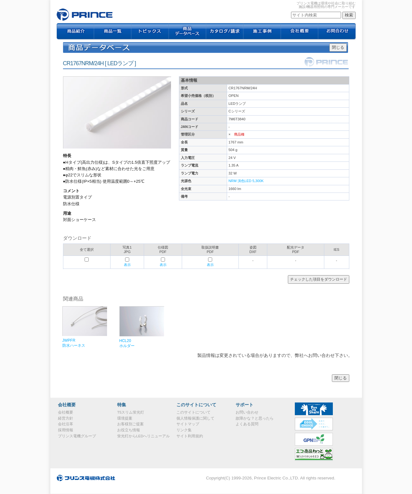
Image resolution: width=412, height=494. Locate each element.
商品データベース (187, 31)
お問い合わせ (247, 412)
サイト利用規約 (189, 436)
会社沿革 (65, 424)
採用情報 (65, 430)
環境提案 (124, 418)
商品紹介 (75, 31)
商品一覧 (112, 31)
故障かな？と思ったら (255, 418)
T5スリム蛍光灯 (130, 412)
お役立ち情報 (128, 430)
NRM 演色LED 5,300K (246, 181)
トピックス (150, 31)
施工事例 (262, 31)
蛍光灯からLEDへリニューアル (143, 436)
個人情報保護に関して (195, 418)
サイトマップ (187, 424)
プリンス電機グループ (77, 436)
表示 (127, 265)
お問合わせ (337, 31)
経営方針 (65, 418)
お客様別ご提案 (130, 424)
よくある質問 (247, 424)
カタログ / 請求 (225, 31)
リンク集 (184, 430)
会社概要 (299, 31)
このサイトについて (193, 412)
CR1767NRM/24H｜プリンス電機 (84, 15)
